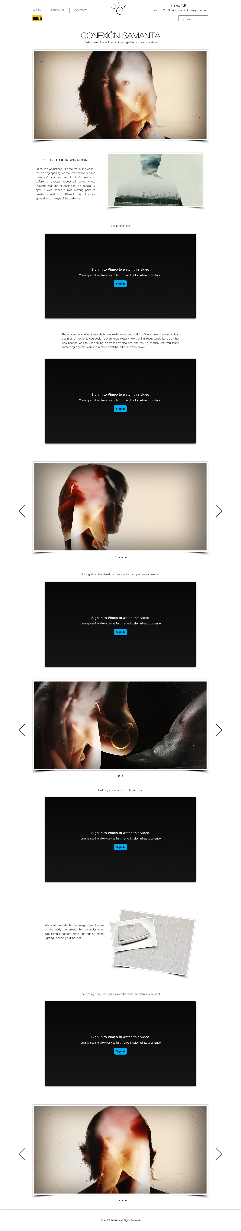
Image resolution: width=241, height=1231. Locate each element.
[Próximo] (219, 511)
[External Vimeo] (120, 276)
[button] (57, 10)
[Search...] (193, 19)
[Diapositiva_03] (126, 557)
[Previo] (22, 511)
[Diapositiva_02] (122, 557)
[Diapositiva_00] (115, 557)
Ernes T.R (178, 5)
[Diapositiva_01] (119, 557)
